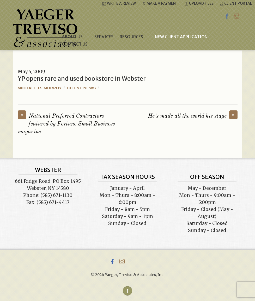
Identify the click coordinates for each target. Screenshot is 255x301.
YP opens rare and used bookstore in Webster (82, 78)
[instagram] (236, 15)
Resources (134, 36)
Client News (81, 88)
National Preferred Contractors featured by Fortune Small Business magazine (66, 123)
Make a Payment (160, 3)
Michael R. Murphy (40, 88)
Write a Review (119, 3)
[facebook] (227, 15)
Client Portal (236, 3)
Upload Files (199, 3)
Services (103, 36)
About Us (75, 36)
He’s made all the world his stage (193, 115)
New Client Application (181, 36)
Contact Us (75, 44)
